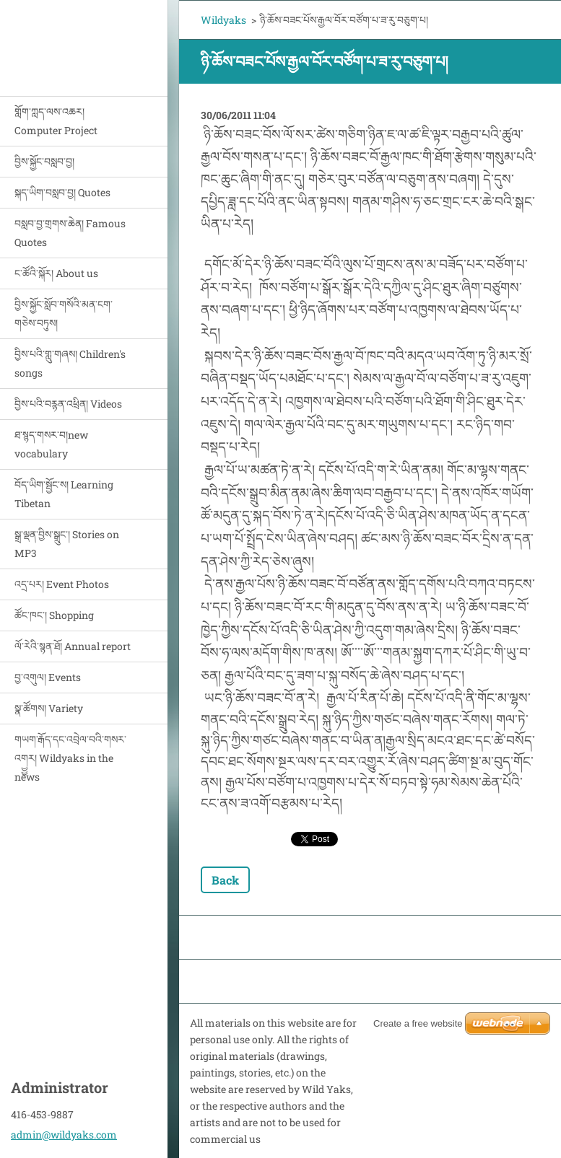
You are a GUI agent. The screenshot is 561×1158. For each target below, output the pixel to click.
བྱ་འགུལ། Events (47, 677)
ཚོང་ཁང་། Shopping (54, 615)
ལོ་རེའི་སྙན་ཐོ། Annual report (72, 646)
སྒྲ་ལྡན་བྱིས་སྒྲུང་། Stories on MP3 (66, 543)
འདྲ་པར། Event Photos (61, 584)
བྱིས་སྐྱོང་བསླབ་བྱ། (44, 161)
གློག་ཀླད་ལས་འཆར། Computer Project (55, 121)
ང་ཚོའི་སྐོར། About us (56, 273)
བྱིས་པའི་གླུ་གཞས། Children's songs (70, 363)
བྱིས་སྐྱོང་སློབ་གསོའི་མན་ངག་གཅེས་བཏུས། (63, 313)
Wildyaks (223, 20)
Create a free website (418, 1023)
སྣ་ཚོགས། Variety (48, 708)
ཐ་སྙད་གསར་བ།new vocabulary (51, 444)
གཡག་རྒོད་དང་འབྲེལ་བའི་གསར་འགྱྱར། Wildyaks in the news (70, 758)
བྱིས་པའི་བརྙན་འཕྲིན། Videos (68, 404)
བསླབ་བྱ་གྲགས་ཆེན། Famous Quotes (70, 232)
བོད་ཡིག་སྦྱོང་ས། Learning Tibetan (63, 494)
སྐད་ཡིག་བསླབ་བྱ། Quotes (62, 192)
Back (225, 879)
